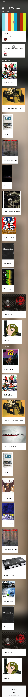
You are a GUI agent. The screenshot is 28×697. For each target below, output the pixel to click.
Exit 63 (6, 33)
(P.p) (5, 51)
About (14, 688)
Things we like (14, 689)
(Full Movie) (7, 36)
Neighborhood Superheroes (13, 48)
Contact (14, 692)
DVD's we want (14, 691)
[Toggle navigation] (4, 2)
